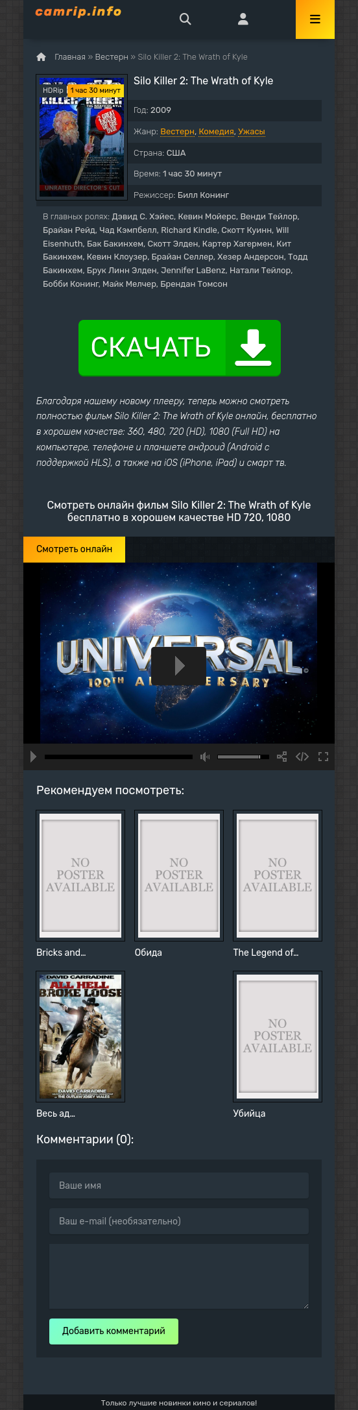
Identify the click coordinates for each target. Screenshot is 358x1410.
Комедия (215, 131)
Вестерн (177, 131)
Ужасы (251, 131)
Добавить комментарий (113, 1331)
